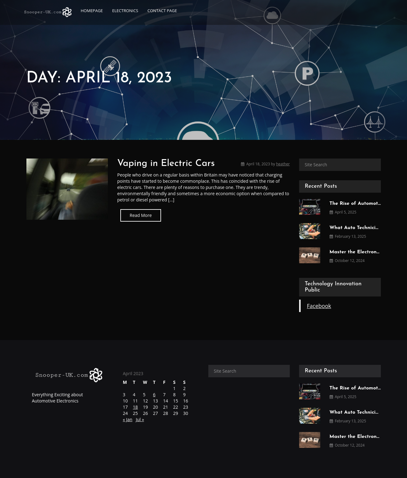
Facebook (319, 306)
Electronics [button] (125, 10)
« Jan (127, 419)
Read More (141, 215)
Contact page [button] (162, 10)
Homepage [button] (92, 10)
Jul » (140, 419)
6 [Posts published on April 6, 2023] (154, 395)
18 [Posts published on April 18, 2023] (135, 407)
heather (283, 164)
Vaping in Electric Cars (166, 163)
